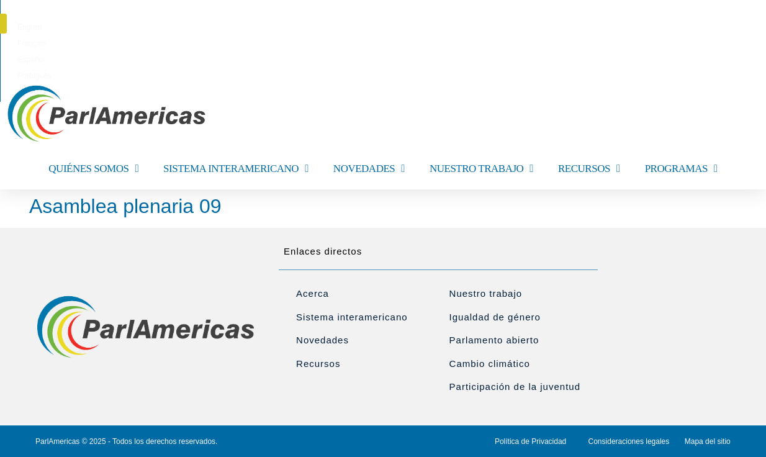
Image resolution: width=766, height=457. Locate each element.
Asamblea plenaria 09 (125, 206)
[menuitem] (325, 27)
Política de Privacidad (530, 441)
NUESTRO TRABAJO (481, 168)
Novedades (322, 340)
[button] (739, 24)
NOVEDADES (369, 168)
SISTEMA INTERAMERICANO (236, 168)
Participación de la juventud (514, 386)
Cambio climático (489, 363)
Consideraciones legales (629, 441)
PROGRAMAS (681, 168)
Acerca (312, 293)
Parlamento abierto (494, 340)
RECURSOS (589, 168)
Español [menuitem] (405, 27)
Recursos (318, 363)
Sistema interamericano (352, 317)
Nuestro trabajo (486, 293)
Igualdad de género (495, 317)
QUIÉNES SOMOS (93, 168)
